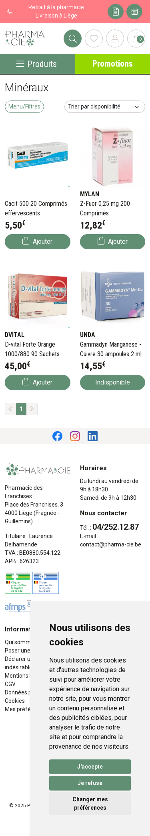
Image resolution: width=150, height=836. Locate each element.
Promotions (112, 64)
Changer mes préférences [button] (90, 803)
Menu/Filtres (24, 106)
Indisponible (112, 382)
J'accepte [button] (90, 766)
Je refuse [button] (90, 783)
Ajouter (37, 241)
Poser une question (29, 650)
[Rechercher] (73, 38)
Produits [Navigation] (36, 63)
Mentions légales (26, 675)
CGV (10, 684)
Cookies (15, 701)
